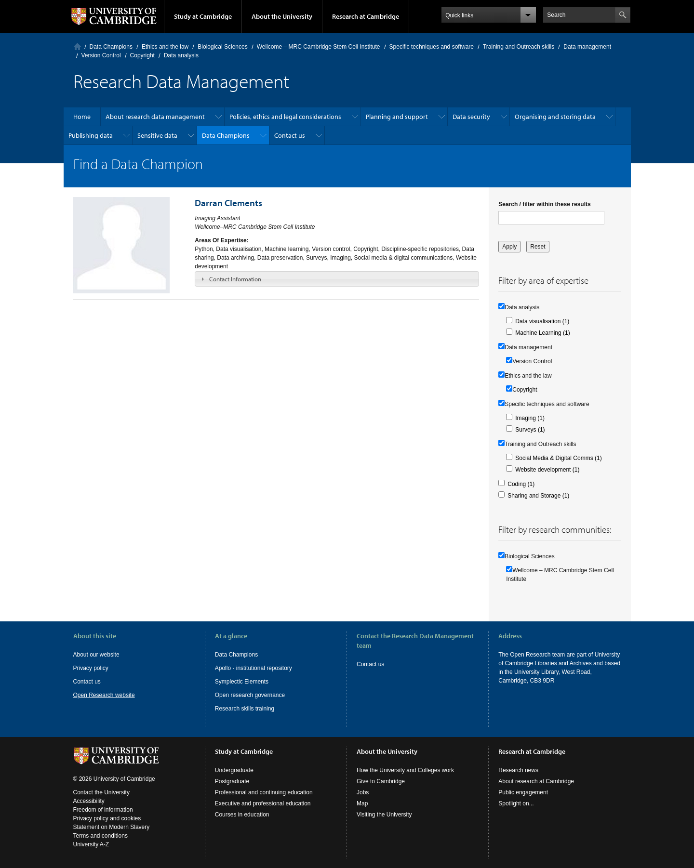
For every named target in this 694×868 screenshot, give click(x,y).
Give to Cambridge (381, 781)
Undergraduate (234, 770)
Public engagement (523, 792)
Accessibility (89, 801)
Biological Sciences (222, 46)
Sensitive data (157, 135)
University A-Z (91, 844)
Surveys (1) (530, 429)
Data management (587, 46)
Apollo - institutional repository (253, 668)
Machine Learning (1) (542, 332)
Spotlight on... (516, 803)
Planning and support (397, 116)
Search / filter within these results (544, 204)
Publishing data (90, 135)
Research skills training (244, 708)
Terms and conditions (100, 835)
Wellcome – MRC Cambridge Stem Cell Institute (318, 46)
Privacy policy (90, 668)
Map (362, 803)
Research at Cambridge (365, 16)
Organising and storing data (555, 116)
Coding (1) (520, 484)
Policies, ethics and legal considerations (285, 116)
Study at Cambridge (203, 16)
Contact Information (235, 279)
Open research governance (250, 695)
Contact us (289, 135)
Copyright (142, 55)
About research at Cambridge (536, 781)
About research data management (155, 116)
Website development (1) (547, 469)
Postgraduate (232, 781)
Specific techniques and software (431, 46)
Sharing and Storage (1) (538, 495)
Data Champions (111, 46)
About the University (282, 16)
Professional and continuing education (264, 792)
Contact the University (101, 792)
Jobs (363, 792)
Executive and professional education (263, 803)
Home (77, 46)
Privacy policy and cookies (107, 818)
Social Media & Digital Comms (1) (558, 458)
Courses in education (242, 814)
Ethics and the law (165, 46)
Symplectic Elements (241, 681)
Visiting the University (384, 814)
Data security (471, 116)
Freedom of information (103, 809)
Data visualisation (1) (542, 321)
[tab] (337, 279)
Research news (518, 770)
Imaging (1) (530, 418)
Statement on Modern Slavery (111, 827)
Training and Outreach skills (518, 46)
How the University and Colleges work (405, 770)
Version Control (101, 55)
